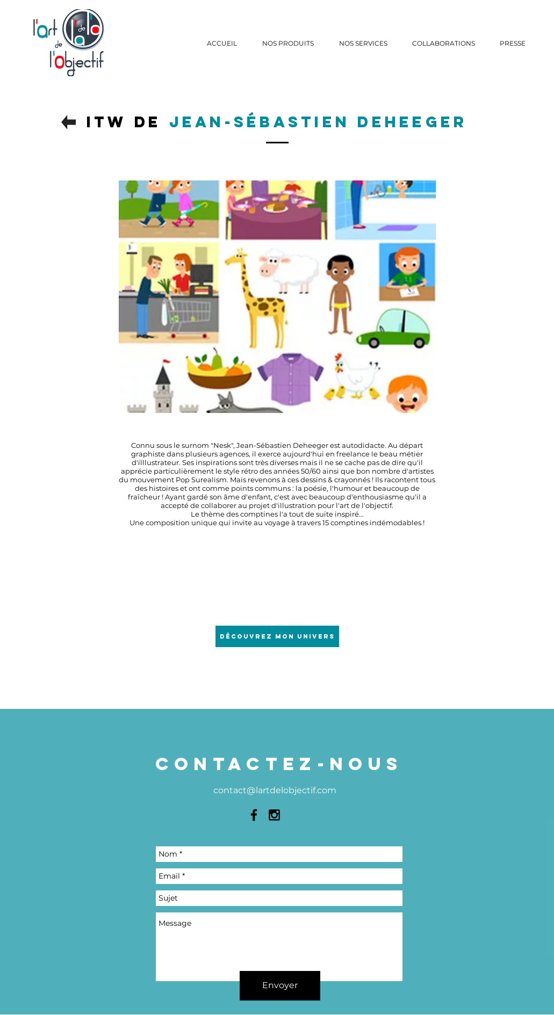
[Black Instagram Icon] (274, 815)
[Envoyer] (280, 986)
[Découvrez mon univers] (277, 636)
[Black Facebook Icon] (254, 815)
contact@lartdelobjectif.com (274, 790)
